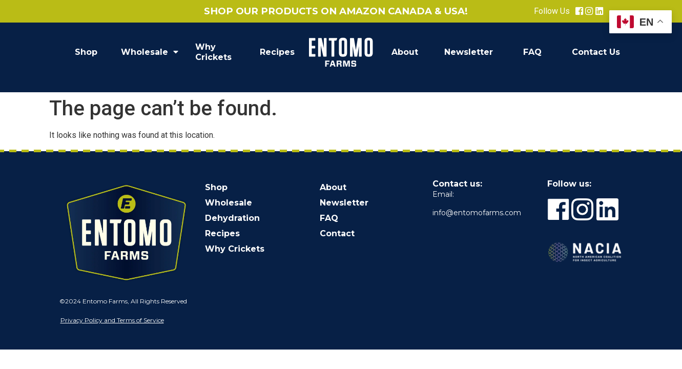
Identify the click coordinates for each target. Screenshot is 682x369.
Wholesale (149, 52)
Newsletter (468, 52)
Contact (337, 233)
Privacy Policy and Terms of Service (112, 320)
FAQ (532, 52)
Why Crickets (213, 52)
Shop (86, 52)
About (404, 52)
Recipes (277, 52)
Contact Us (596, 52)
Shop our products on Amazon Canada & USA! (336, 11)
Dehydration (232, 218)
